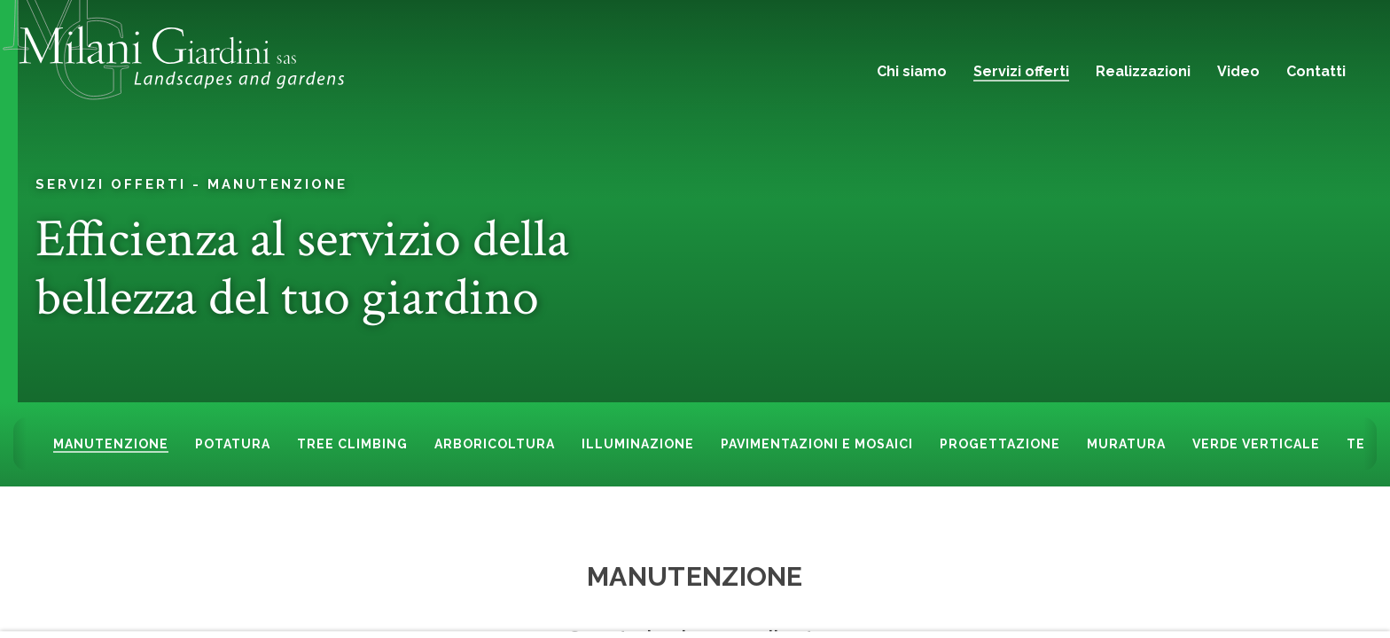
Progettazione (1000, 444)
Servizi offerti (1021, 71)
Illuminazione (638, 444)
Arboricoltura (494, 444)
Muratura (1126, 444)
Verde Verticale (1256, 444)
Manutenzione (277, 183)
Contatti (1316, 71)
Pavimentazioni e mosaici (817, 444)
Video (1238, 71)
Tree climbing (352, 444)
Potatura (232, 444)
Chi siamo (912, 71)
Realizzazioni (1143, 71)
